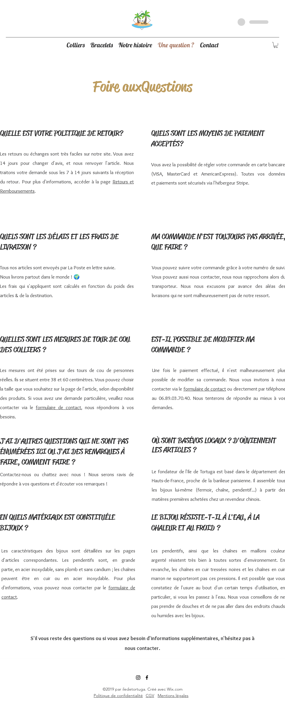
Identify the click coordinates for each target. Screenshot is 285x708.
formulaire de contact (58, 407)
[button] (275, 45)
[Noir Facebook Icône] (147, 677)
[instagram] (138, 677)
